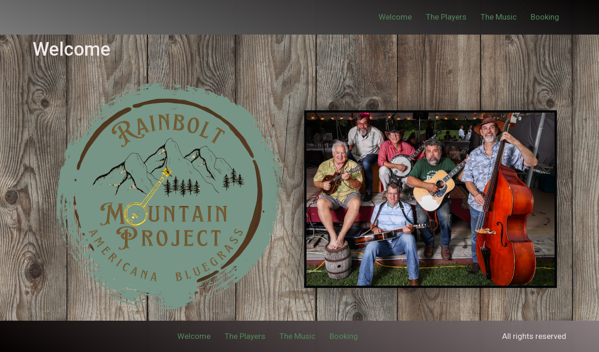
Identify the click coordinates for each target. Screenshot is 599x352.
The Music (499, 17)
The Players (446, 17)
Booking (545, 17)
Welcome (395, 17)
